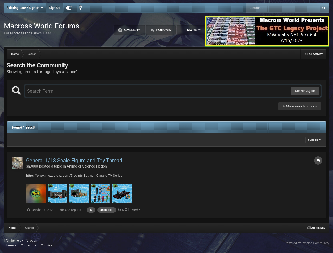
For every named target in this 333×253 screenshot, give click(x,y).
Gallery (131, 30)
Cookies (46, 245)
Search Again (305, 91)
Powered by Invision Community (307, 243)
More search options (300, 106)
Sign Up (54, 8)
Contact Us (28, 245)
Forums (163, 30)
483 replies (70, 210)
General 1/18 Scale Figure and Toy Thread (74, 160)
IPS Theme (11, 240)
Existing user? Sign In (25, 8)
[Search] (269, 8)
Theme (10, 245)
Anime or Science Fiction (87, 166)
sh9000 (32, 166)
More (192, 30)
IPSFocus (30, 240)
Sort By (314, 139)
